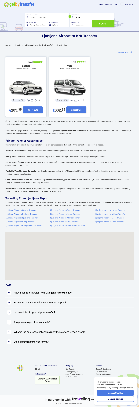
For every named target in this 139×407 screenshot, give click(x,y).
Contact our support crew (47, 380)
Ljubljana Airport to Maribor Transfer (65, 218)
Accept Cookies (115, 393)
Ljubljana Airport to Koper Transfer (65, 214)
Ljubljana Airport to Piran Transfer (64, 222)
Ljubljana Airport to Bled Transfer (109, 222)
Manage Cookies (115, 399)
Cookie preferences (103, 374)
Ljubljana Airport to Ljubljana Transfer (21, 218)
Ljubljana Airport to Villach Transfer (110, 214)
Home (100, 4)
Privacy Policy (101, 372)
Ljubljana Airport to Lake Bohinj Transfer (67, 225)
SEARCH (103, 24)
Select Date (33, 110)
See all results (125, 52)
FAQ (116, 4)
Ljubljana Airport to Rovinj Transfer (65, 210)
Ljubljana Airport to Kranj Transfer (19, 222)
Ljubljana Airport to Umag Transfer (110, 210)
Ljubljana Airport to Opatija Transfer (20, 210)
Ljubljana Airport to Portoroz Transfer (21, 214)
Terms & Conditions (103, 369)
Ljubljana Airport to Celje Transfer (109, 218)
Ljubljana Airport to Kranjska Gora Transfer (23, 225)
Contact (108, 4)
